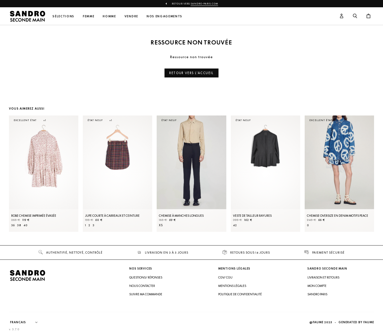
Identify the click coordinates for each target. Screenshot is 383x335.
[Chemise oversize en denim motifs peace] (339, 173)
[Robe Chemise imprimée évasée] (43, 173)
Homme (109, 16)
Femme (88, 16)
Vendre (131, 16)
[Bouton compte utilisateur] (341, 16)
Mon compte (316, 285)
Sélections (63, 16)
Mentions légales (232, 285)
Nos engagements (164, 16)
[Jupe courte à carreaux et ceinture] (117, 173)
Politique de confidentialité (240, 294)
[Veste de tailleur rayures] (265, 173)
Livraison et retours (323, 277)
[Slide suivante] (362, 179)
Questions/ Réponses (145, 277)
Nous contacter (142, 285)
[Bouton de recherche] (355, 16)
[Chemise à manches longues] (191, 173)
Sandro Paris (317, 294)
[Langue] (26, 322)
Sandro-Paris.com (204, 3)
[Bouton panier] (368, 16)
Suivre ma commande (145, 294)
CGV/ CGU (225, 277)
